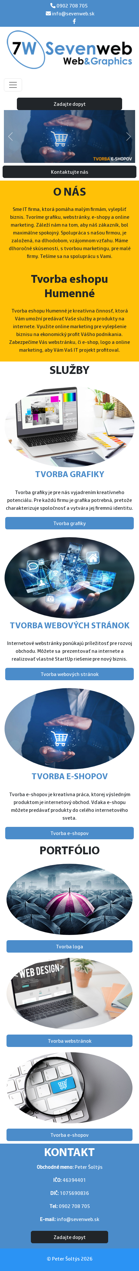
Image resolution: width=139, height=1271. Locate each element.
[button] (10, 136)
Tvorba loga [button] (69, 946)
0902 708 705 (72, 5)
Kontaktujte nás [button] (69, 172)
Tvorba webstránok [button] (70, 1041)
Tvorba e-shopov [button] (69, 833)
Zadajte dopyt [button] (70, 104)
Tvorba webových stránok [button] (70, 674)
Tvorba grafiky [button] (69, 523)
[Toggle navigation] (13, 84)
